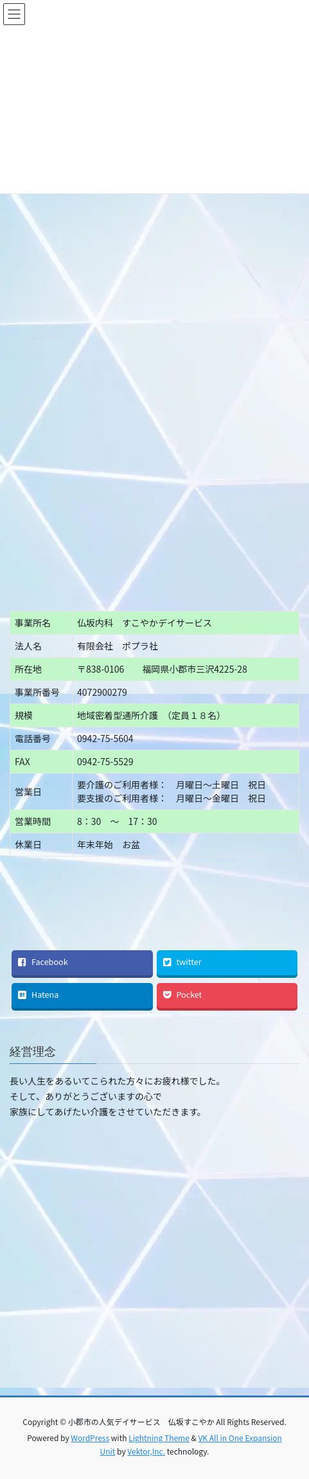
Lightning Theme (159, 1437)
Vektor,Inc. (146, 1451)
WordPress (90, 1437)
